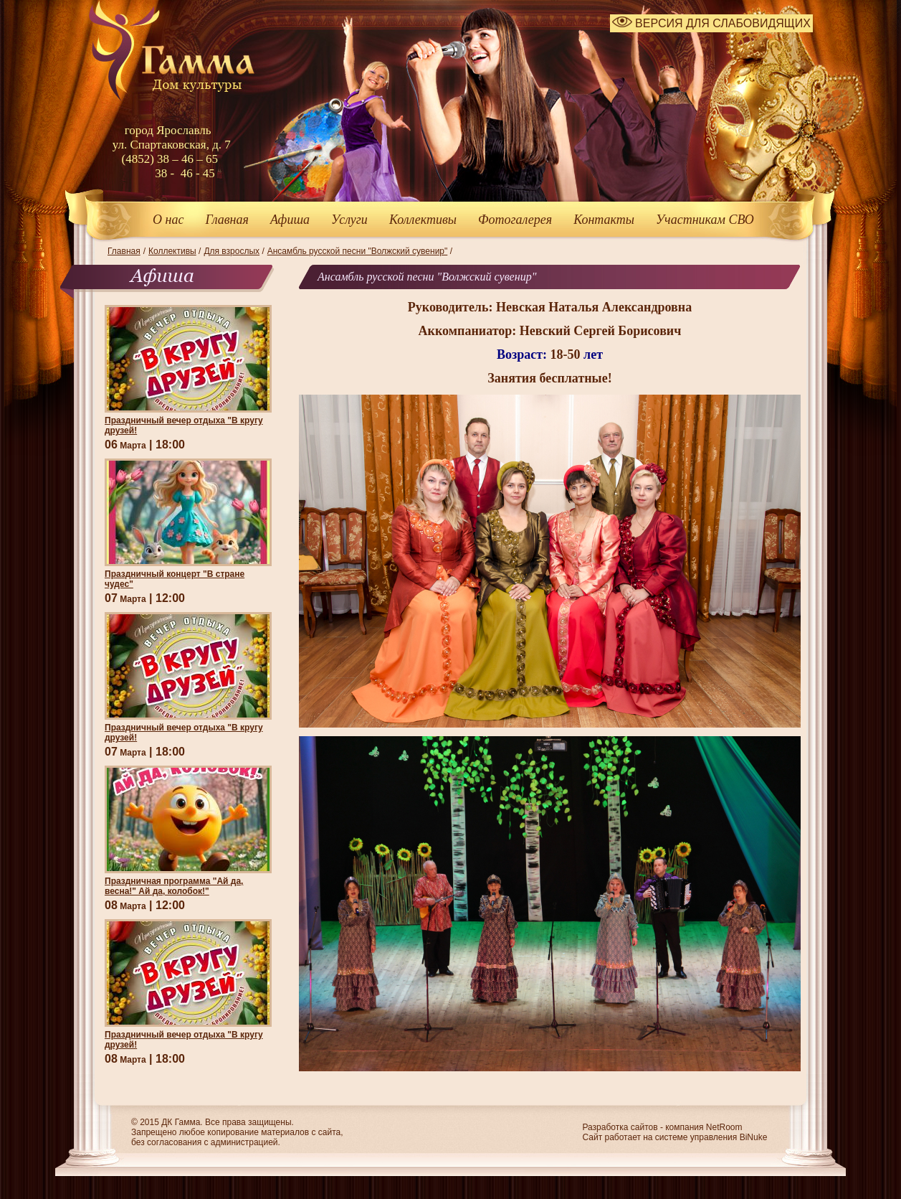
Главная (226, 219)
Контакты (603, 219)
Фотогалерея (515, 219)
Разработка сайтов (619, 1127)
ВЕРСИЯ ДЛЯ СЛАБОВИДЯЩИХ (711, 23)
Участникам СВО (705, 219)
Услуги (349, 219)
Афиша (290, 219)
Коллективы (423, 219)
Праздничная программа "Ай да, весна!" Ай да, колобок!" (174, 886)
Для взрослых (231, 251)
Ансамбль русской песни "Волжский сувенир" (357, 251)
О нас (168, 219)
